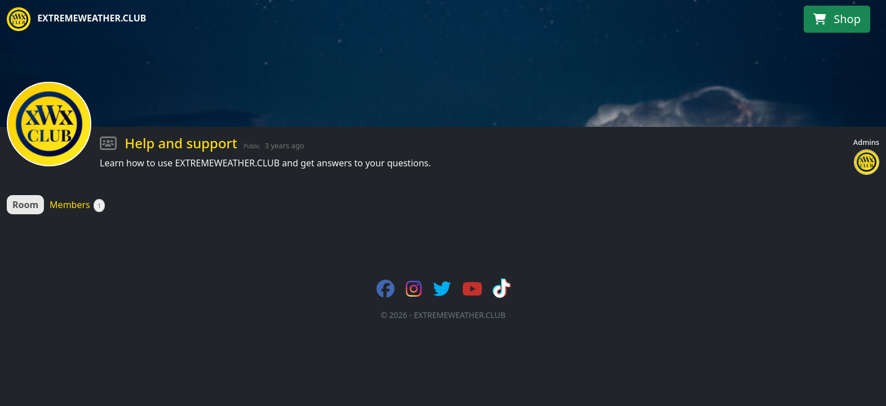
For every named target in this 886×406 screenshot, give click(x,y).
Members (77, 204)
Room (25, 204)
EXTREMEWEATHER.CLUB (76, 19)
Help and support (181, 143)
